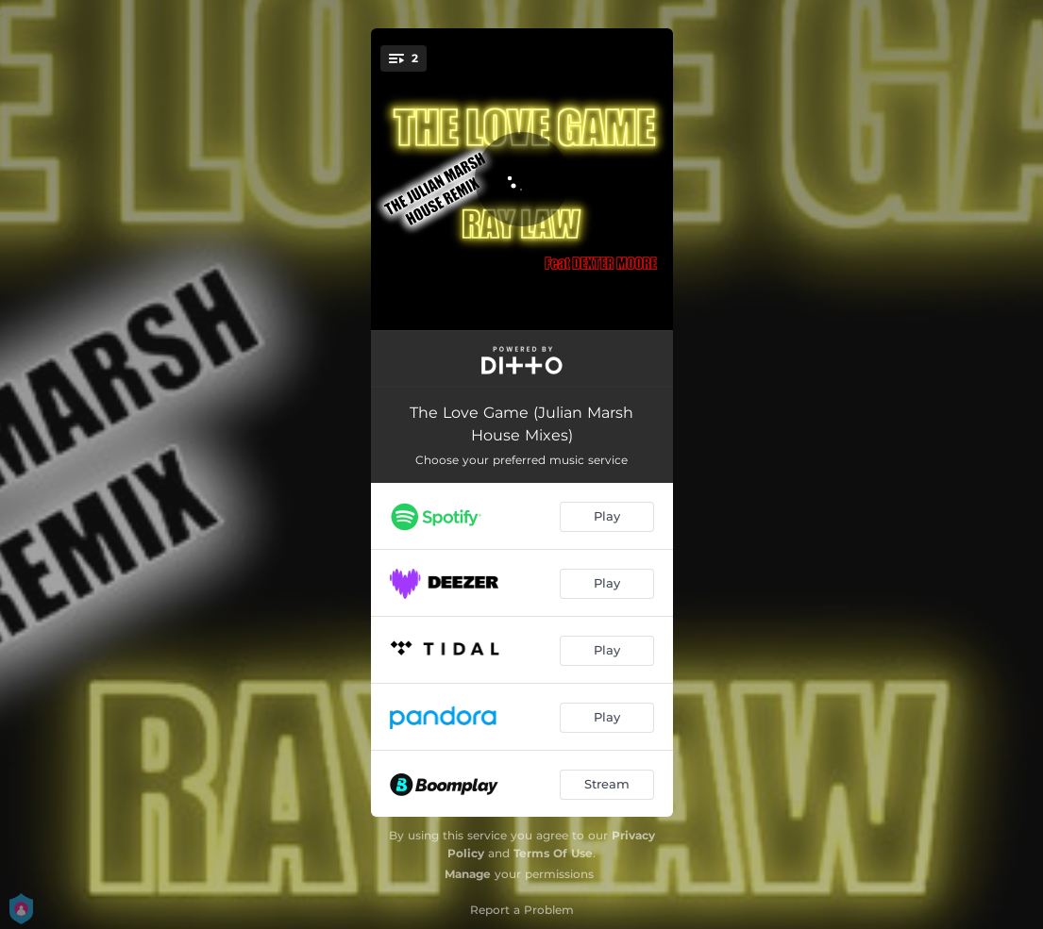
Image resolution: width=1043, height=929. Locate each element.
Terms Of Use (553, 853)
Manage (468, 874)
